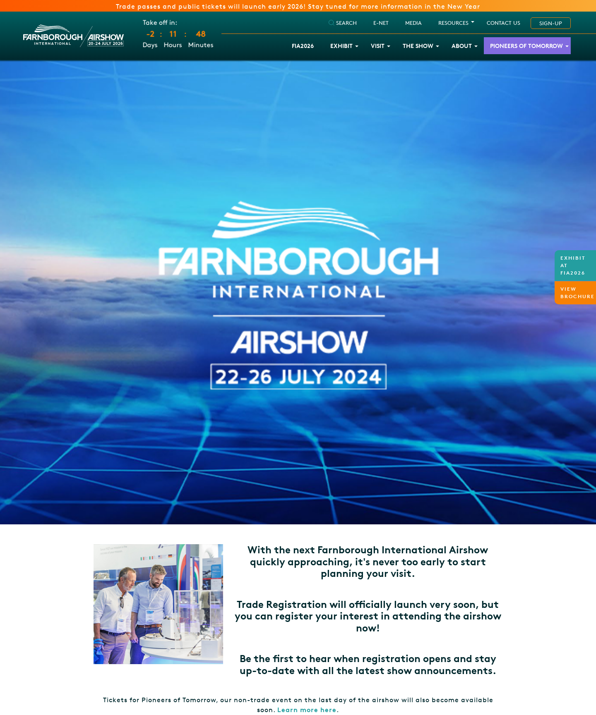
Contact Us (503, 22)
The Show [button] (418, 45)
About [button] (462, 45)
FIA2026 (303, 45)
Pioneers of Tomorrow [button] (526, 45)
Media (413, 22)
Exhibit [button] (341, 45)
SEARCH (343, 22)
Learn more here (306, 709)
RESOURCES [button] (453, 22)
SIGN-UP (550, 23)
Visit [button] (378, 45)
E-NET (381, 22)
